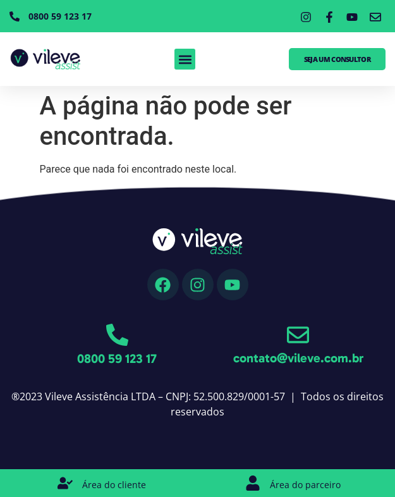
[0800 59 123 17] (117, 335)
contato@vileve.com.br (298, 357)
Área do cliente (114, 485)
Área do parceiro (305, 485)
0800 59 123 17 (117, 358)
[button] (184, 59)
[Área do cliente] (65, 483)
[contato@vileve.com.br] (298, 335)
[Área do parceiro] (252, 483)
